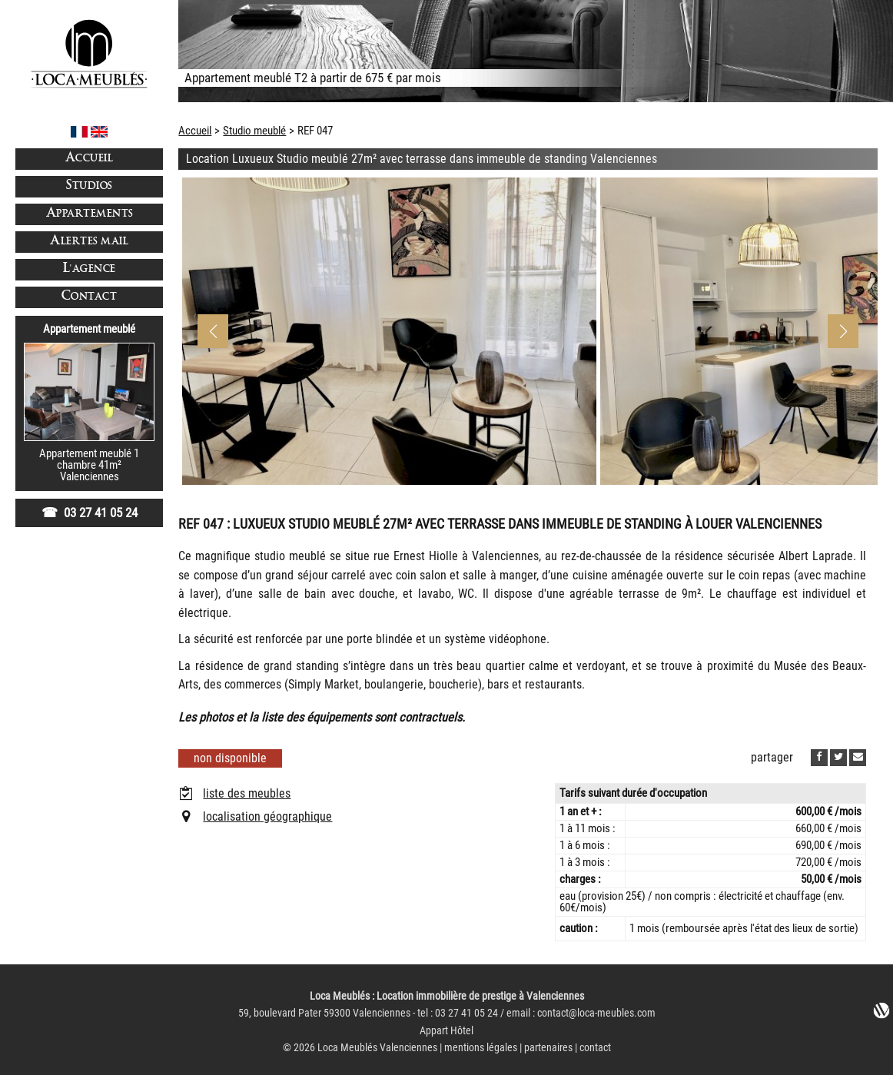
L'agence (89, 269)
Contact (89, 297)
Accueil (89, 159)
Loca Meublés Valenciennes (377, 1047)
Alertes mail (89, 242)
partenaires (548, 1047)
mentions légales (480, 1047)
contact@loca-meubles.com (596, 1013)
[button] (843, 331)
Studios (89, 186)
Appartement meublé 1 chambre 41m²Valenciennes (89, 465)
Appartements (89, 214)
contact (595, 1047)
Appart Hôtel (446, 1030)
